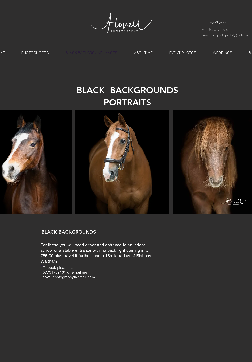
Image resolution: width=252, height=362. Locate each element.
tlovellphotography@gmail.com (69, 277)
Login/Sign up (217, 22)
